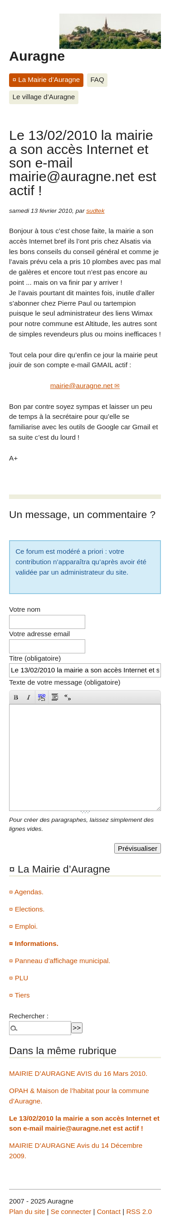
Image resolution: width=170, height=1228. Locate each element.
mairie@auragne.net (81, 385)
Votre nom (24, 609)
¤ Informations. (33, 943)
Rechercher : (29, 1016)
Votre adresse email (39, 634)
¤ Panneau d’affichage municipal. (59, 960)
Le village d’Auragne (44, 97)
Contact (109, 1211)
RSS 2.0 (139, 1211)
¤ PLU (18, 978)
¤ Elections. (27, 909)
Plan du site (27, 1211)
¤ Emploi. (23, 926)
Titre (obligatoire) (35, 658)
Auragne (37, 55)
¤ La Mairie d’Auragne (46, 79)
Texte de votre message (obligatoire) (65, 682)
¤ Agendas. (26, 892)
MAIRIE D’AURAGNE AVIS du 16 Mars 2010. (78, 1073)
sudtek (95, 210)
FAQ (97, 79)
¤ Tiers (19, 995)
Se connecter (71, 1211)
